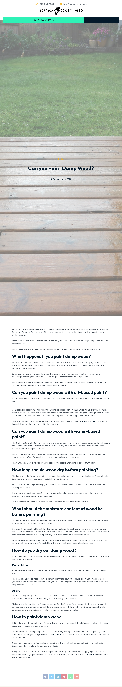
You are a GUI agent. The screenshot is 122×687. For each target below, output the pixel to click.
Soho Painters (87, 654)
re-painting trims (88, 421)
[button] (102, 20)
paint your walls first (59, 634)
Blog (61, 159)
